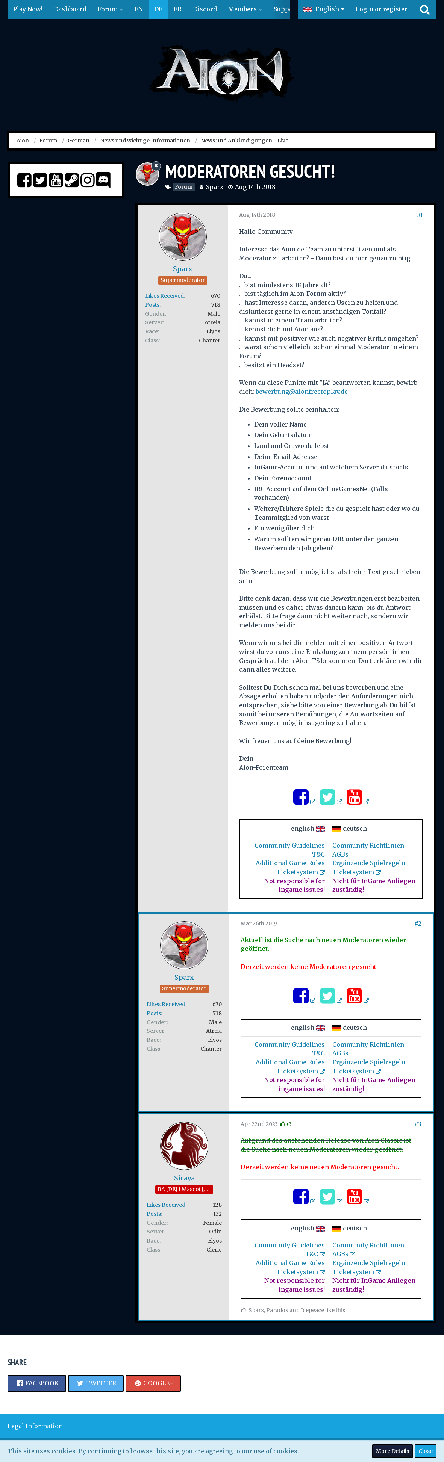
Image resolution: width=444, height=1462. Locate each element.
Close (425, 1451)
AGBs (340, 854)
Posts (152, 304)
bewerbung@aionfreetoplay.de (302, 391)
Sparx (215, 187)
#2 (417, 923)
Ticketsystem (297, 872)
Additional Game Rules (290, 863)
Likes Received (164, 295)
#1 (420, 215)
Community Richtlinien (368, 845)
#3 (417, 1124)
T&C (318, 854)
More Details (392, 1451)
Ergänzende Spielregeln (368, 863)
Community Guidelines (290, 845)
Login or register (382, 9)
